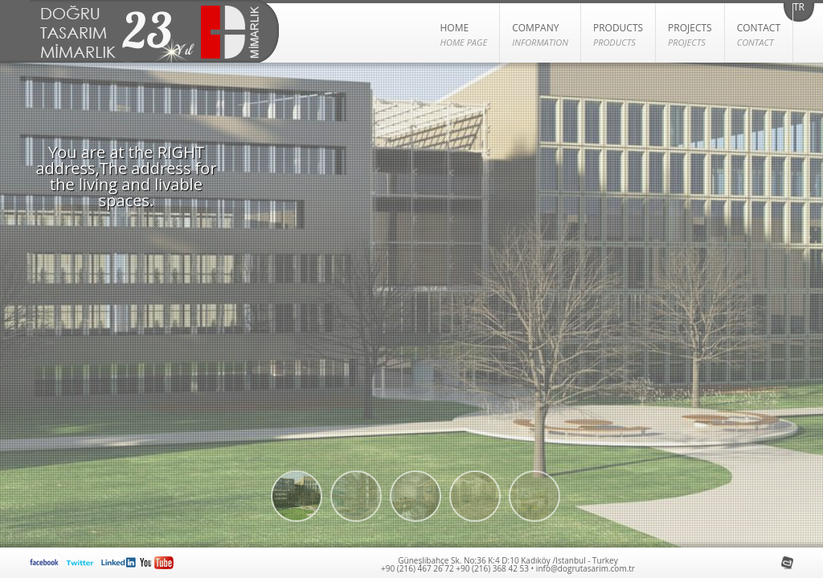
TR (799, 8)
